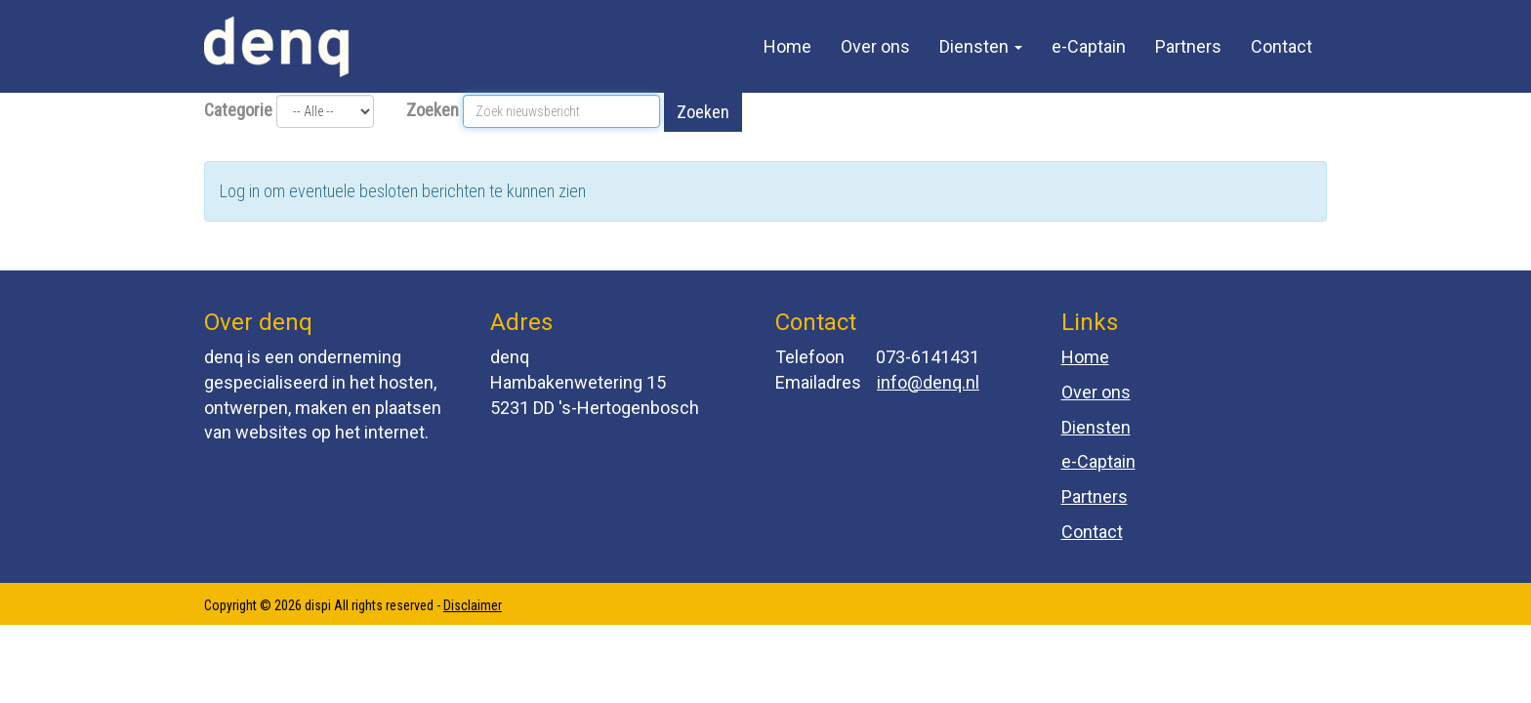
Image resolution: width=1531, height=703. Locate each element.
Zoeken (432, 110)
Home (787, 46)
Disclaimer (472, 605)
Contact (1281, 46)
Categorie (238, 110)
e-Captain (1089, 46)
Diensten (980, 46)
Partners (1188, 46)
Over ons (875, 46)
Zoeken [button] (703, 112)
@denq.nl (928, 382)
